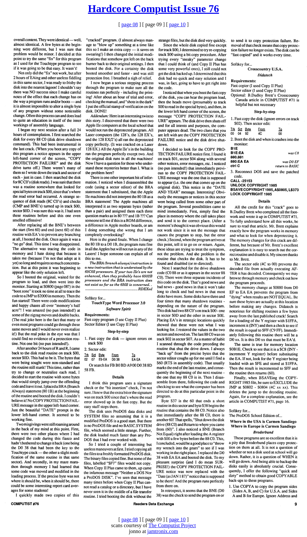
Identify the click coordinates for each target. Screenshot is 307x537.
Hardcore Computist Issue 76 (153, 8)
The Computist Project (172, 525)
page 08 (129, 24)
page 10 (177, 24)
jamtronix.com (162, 531)
